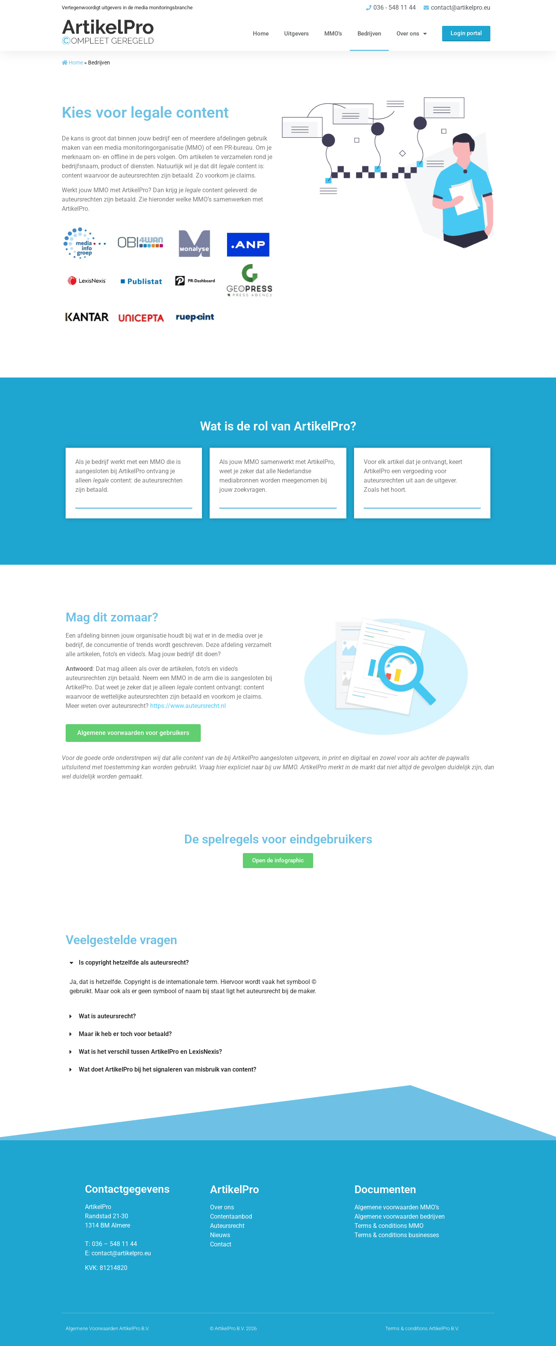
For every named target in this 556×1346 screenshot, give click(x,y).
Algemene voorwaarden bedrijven (399, 1216)
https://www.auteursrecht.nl (188, 705)
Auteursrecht (227, 1225)
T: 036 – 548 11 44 (111, 1244)
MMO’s (333, 33)
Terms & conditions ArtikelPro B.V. (422, 1328)
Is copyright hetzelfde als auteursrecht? (134, 962)
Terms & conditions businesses (396, 1235)
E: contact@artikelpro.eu (118, 1253)
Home (261, 33)
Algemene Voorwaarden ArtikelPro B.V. (107, 1328)
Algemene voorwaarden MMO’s (396, 1207)
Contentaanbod (231, 1216)
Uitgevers (296, 33)
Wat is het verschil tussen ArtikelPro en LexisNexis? (150, 1051)
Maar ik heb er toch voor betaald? (125, 1034)
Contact (220, 1244)
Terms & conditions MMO (389, 1225)
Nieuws (220, 1235)
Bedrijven (369, 33)
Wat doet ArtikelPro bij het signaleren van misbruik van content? (167, 1069)
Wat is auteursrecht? (107, 1016)
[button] (205, 963)
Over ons (412, 34)
